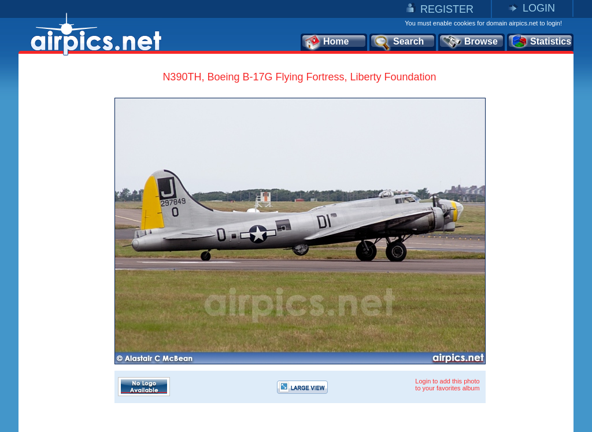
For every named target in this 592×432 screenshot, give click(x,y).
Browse (470, 42)
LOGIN (539, 8)
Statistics (540, 42)
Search (398, 42)
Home (326, 42)
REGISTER (446, 9)
